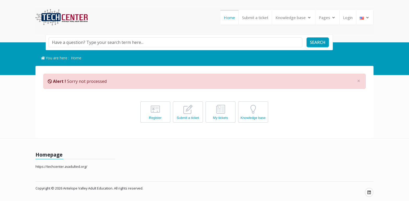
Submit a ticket (255, 17)
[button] (365, 18)
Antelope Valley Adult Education (87, 188)
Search (318, 42)
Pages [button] (327, 17)
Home (229, 17)
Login (348, 17)
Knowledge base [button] (293, 17)
